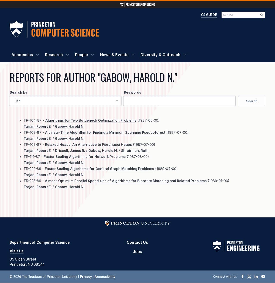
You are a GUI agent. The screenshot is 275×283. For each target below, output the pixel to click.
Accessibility (105, 277)
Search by (18, 92)
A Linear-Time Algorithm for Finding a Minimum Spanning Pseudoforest (105, 132)
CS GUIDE (209, 14)
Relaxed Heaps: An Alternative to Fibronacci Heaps (88, 144)
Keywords (132, 92)
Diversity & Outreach (160, 54)
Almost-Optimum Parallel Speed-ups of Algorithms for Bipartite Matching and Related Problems (126, 181)
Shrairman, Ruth (134, 150)
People (81, 54)
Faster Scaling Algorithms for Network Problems (85, 156)
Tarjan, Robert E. (37, 126)
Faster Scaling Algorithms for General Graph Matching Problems (99, 169)
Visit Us (16, 251)
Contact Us (137, 242)
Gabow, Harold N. (69, 126)
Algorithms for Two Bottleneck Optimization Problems (90, 120)
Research (54, 54)
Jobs (137, 251)
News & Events (114, 54)
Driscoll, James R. (70, 150)
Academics (22, 54)
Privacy (86, 277)
